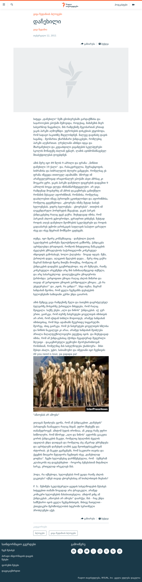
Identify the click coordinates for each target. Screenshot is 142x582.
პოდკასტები (121, 5)
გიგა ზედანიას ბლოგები (47, 14)
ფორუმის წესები (10, 565)
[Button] (88, 44)
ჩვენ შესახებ (8, 550)
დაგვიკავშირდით (11, 571)
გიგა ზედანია (40, 29)
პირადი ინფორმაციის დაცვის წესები (17, 557)
